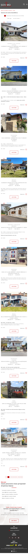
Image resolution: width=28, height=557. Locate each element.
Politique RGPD (25, 548)
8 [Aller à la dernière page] (19, 477)
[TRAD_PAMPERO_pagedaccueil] (6, 6)
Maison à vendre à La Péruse (8, 498)
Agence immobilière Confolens (6, 10)
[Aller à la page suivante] (22, 477)
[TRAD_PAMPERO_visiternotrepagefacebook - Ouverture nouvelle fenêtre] (9, 538)
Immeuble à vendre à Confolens (8, 490)
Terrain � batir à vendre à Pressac (9, 492)
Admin (17, 548)
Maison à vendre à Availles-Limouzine (10, 494)
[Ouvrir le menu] (27, 4)
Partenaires (20, 548)
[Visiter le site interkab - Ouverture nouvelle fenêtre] (10, 545)
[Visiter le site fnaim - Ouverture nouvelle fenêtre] (16, 545)
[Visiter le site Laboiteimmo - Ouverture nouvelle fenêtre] (14, 551)
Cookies (14, 549)
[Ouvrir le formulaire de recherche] (24, 4)
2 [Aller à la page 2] (10, 477)
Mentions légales (7, 548)
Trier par (9, 18)
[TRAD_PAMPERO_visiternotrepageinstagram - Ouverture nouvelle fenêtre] (15, 538)
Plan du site (2, 548)
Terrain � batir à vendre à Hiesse (9, 496)
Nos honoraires (13, 548)
